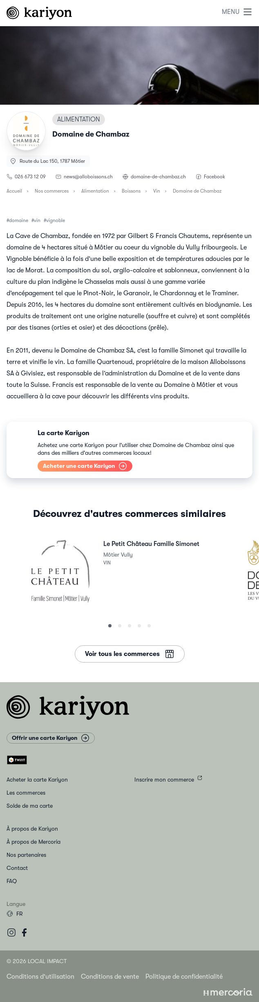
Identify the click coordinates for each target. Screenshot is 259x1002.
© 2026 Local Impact (37, 961)
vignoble (55, 220)
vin (37, 220)
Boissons (131, 191)
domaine (18, 220)
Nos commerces (52, 191)
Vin (156, 191)
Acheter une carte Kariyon (85, 465)
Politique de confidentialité (184, 976)
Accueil (14, 191)
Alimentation (95, 191)
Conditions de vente (110, 976)
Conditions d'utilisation (40, 976)
